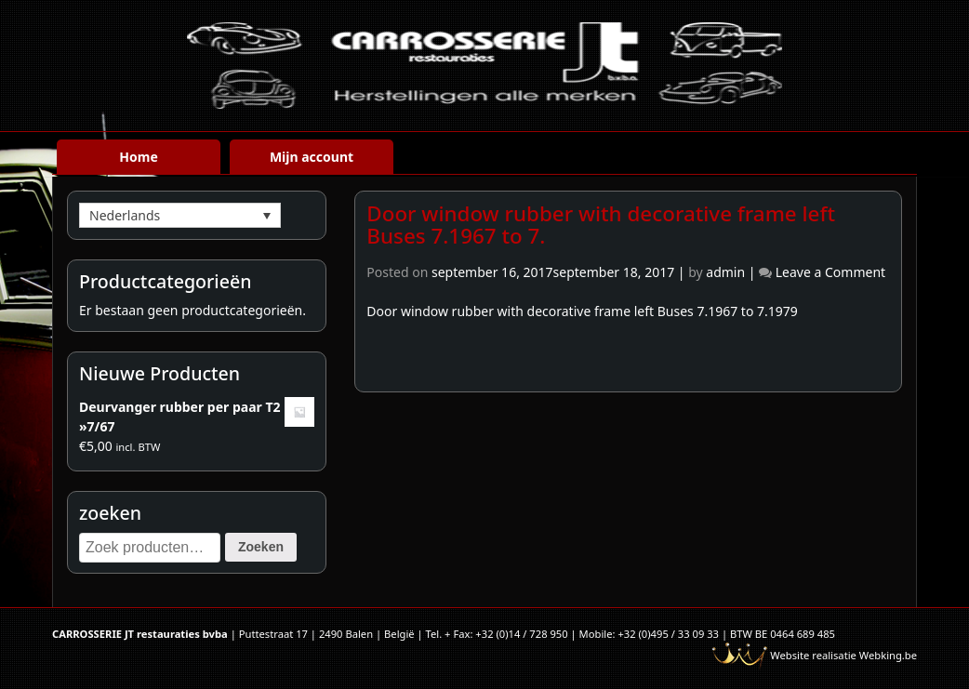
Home (138, 157)
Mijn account (311, 157)
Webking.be (888, 655)
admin (725, 272)
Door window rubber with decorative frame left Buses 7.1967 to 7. (600, 225)
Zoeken (261, 546)
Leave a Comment (830, 272)
